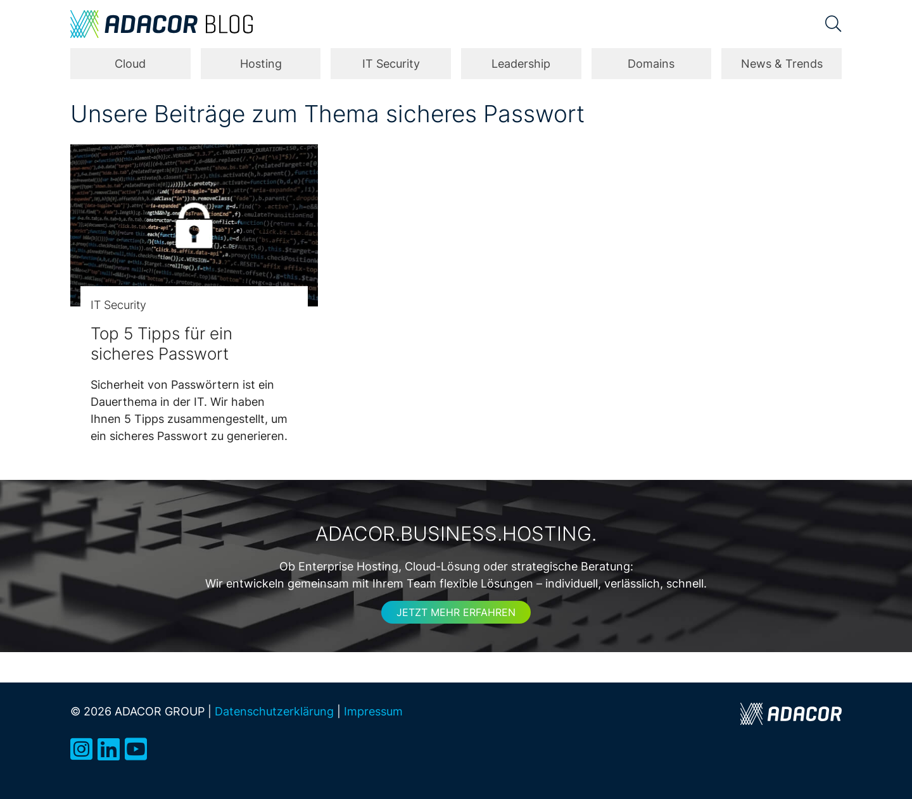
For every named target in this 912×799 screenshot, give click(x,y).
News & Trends (782, 63)
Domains (651, 63)
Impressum (373, 711)
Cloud (130, 63)
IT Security (391, 63)
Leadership (520, 63)
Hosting (261, 63)
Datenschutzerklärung (274, 711)
